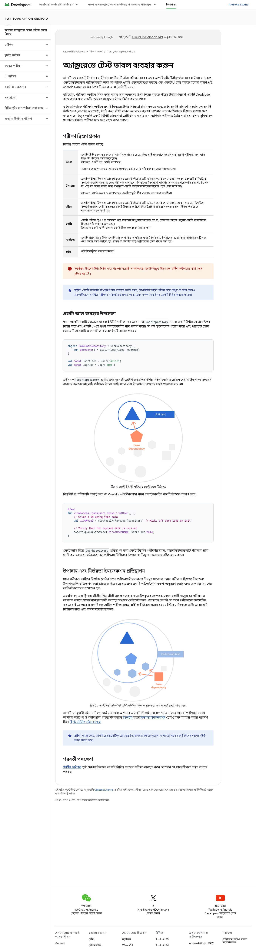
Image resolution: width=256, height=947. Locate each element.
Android (60, 943)
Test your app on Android (26, 18)
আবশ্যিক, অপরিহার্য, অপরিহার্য (56, 4)
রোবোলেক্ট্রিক (111, 735)
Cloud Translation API (147, 37)
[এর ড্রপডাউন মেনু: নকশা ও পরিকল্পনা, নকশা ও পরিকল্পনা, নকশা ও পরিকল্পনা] (156, 4)
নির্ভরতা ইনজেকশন (152, 717)
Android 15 (162, 939)
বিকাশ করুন (96, 51)
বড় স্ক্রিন (126, 939)
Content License (103, 789)
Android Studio (239, 4)
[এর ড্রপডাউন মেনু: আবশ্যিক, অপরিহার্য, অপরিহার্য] (78, 4)
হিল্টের (127, 717)
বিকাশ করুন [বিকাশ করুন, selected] (173, 4)
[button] (22, 45)
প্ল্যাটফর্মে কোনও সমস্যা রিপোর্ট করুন (235, 941)
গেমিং (92, 939)
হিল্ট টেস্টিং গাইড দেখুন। (85, 722)
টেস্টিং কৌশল (72, 767)
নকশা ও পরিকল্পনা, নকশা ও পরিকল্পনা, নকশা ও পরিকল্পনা (119, 4)
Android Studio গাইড (201, 943)
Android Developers (74, 51)
